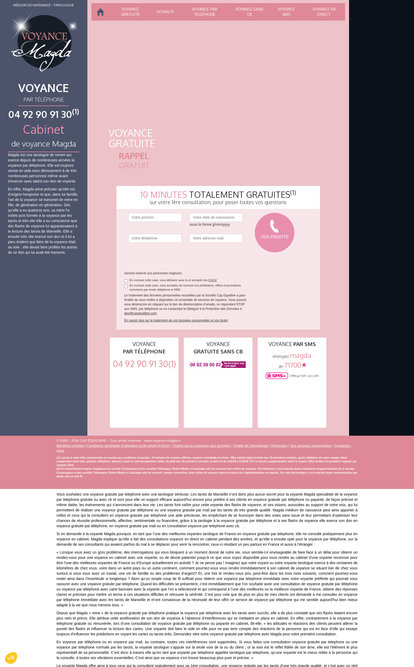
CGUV (212, 280)
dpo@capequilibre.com (140, 313)
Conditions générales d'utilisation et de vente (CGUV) (128, 446)
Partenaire (279, 446)
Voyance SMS (286, 12)
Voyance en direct (324, 12)
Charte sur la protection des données (201, 446)
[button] (11, 658)
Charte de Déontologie (250, 446)
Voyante (165, 11)
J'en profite (274, 237)
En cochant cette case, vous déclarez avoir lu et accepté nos (170, 280)
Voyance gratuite (130, 12)
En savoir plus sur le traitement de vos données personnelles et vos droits (176, 320)
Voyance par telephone (204, 12)
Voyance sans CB (249, 12)
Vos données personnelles (310, 446)
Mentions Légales (70, 446)
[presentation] (168, 257)
